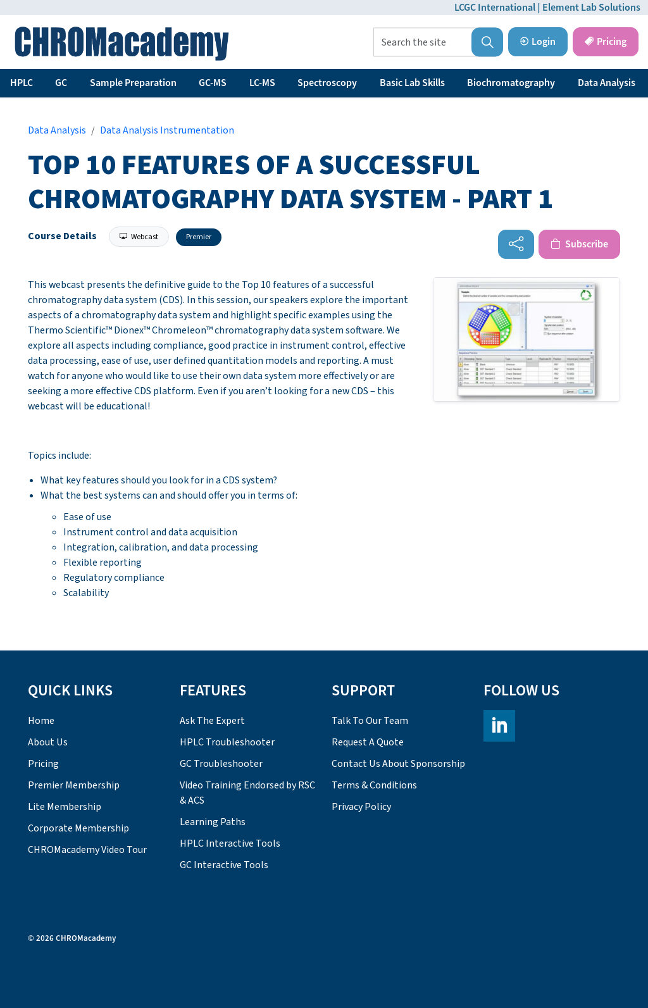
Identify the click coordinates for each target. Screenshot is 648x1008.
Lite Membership (64, 807)
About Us (48, 742)
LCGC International (494, 8)
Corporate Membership (78, 828)
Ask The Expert (212, 721)
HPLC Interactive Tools (230, 843)
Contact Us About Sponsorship (398, 764)
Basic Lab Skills (412, 83)
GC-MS (213, 83)
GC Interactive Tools (224, 865)
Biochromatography (511, 83)
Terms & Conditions (374, 785)
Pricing (605, 42)
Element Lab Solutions (591, 8)
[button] (487, 42)
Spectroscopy (327, 83)
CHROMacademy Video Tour (87, 850)
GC (61, 83)
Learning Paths (213, 822)
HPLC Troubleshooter (227, 742)
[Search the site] (438, 42)
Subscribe (579, 244)
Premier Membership (74, 785)
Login (538, 42)
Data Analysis (606, 83)
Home (41, 721)
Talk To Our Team (370, 721)
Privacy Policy (361, 807)
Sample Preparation (133, 83)
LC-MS (262, 83)
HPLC (21, 83)
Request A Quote (368, 742)
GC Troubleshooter (221, 764)
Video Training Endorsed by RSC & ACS (247, 792)
